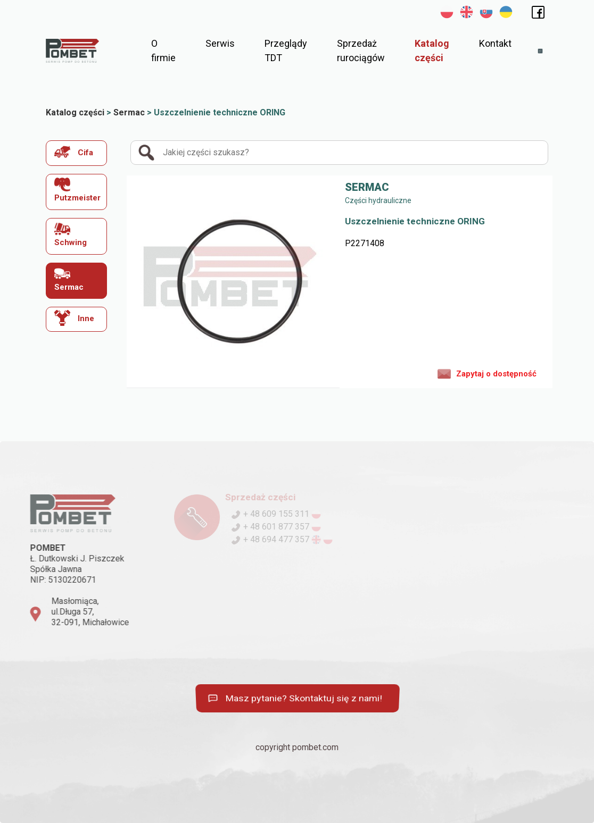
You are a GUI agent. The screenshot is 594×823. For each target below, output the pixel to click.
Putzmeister (77, 190)
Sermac (69, 279)
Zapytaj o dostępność (487, 373)
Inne (74, 318)
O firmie (163, 50)
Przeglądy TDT (286, 50)
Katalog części (432, 50)
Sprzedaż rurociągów (361, 50)
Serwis (220, 43)
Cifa (73, 152)
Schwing (70, 234)
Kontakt (495, 43)
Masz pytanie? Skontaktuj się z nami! (294, 698)
